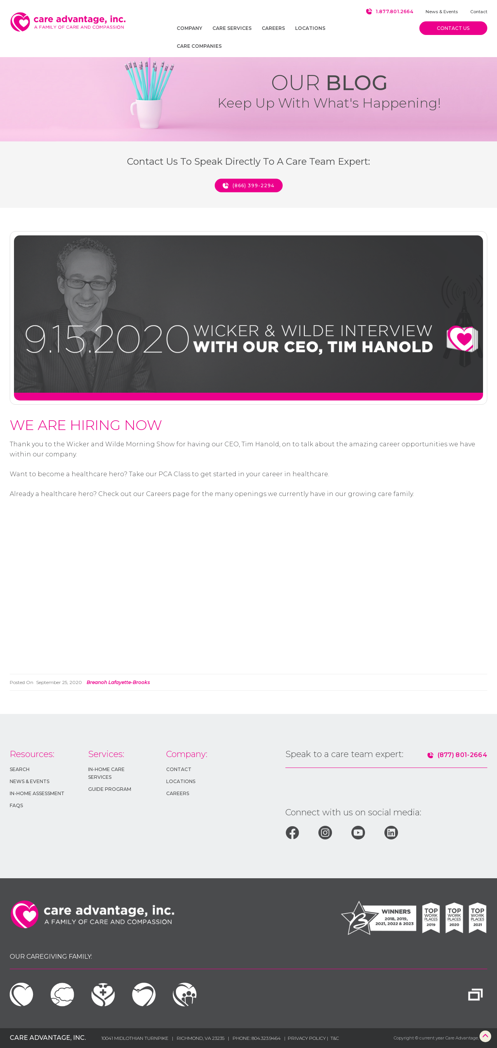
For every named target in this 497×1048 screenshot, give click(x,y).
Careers (177, 793)
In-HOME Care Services (106, 773)
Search (20, 769)
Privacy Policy (307, 1038)
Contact (478, 11)
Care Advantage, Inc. (48, 1037)
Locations (180, 781)
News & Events (442, 11)
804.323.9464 (266, 1038)
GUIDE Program (109, 789)
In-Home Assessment (37, 793)
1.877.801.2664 (394, 11)
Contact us (453, 28)
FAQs (16, 805)
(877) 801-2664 (462, 755)
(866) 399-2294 (253, 185)
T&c (334, 1038)
